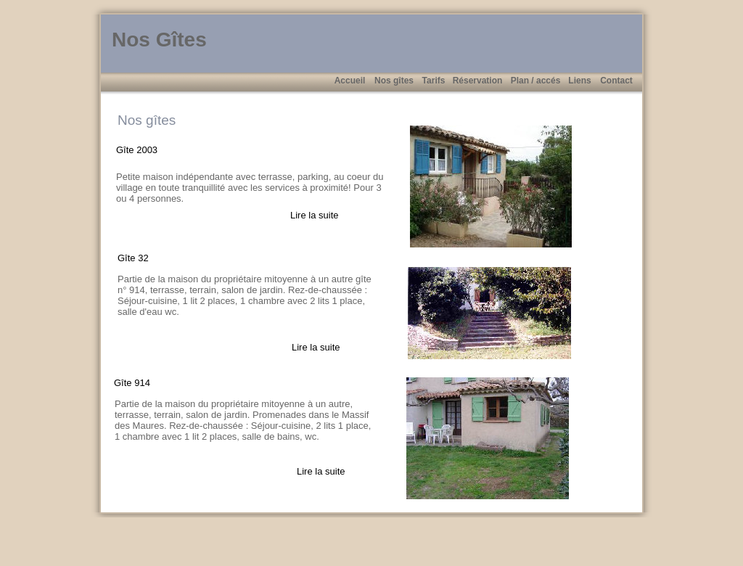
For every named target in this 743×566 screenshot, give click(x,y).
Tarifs (434, 80)
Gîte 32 (133, 258)
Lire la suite (314, 215)
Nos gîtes (394, 80)
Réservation (478, 80)
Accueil (350, 80)
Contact (616, 80)
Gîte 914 (132, 382)
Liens (579, 80)
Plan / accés (536, 80)
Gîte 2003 (136, 149)
